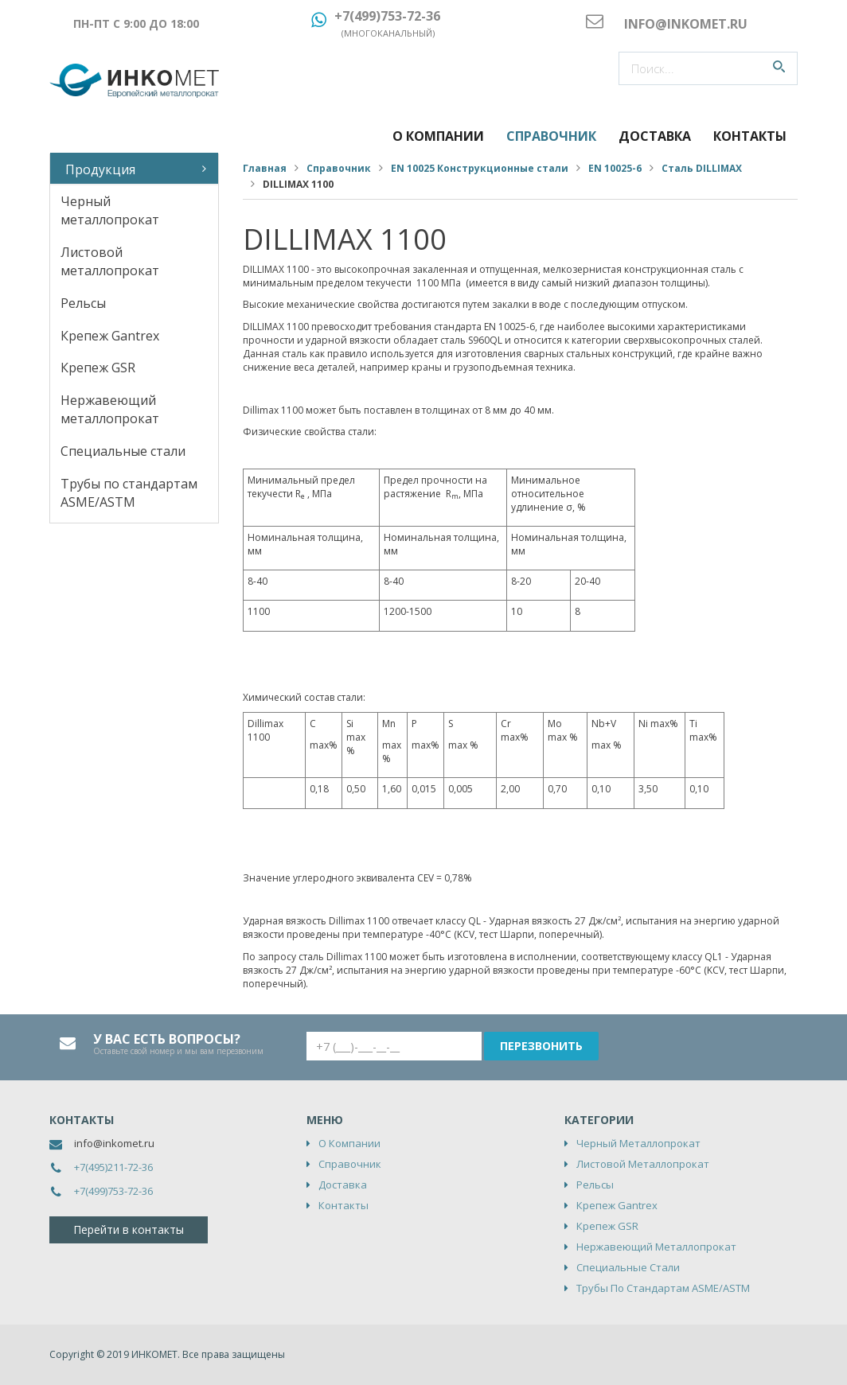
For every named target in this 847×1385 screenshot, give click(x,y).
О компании (438, 136)
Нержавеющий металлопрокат (109, 409)
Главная (265, 168)
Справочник (551, 136)
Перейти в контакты (128, 1229)
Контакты (749, 136)
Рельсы (83, 303)
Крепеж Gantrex (109, 335)
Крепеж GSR (97, 367)
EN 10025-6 (615, 168)
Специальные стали (122, 451)
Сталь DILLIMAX (702, 168)
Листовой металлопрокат (109, 261)
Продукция (100, 169)
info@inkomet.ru (114, 1143)
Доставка (655, 136)
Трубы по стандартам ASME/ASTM (128, 493)
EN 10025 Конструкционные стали (479, 168)
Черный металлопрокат (109, 210)
